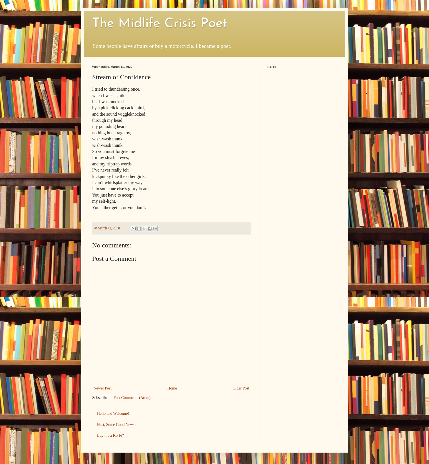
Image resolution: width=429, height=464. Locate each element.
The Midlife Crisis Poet (159, 24)
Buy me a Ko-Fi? (110, 435)
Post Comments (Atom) (132, 398)
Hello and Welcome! (113, 413)
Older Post (241, 388)
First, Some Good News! (116, 425)
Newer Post (103, 388)
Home (172, 388)
